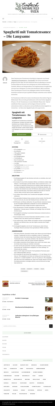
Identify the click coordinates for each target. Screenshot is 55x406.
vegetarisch (24, 270)
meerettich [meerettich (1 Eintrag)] (7, 379)
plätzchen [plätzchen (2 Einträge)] (23, 382)
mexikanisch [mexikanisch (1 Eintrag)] (18, 379)
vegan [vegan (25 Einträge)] (14, 393)
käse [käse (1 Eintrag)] (33, 375)
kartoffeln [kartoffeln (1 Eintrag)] (15, 371)
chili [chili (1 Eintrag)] (5, 368)
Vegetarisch (10, 301)
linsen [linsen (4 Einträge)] (40, 375)
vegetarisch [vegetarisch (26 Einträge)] (23, 393)
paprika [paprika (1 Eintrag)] (6, 382)
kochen (23, 268)
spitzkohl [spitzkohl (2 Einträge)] (31, 389)
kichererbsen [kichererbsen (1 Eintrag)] (26, 371)
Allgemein (5, 336)
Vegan (25, 27)
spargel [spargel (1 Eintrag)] (15, 389)
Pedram (5, 80)
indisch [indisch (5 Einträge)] (6, 371)
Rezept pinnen (42, 134)
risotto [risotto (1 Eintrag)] (32, 382)
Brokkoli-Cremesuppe (22, 298)
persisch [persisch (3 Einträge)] (14, 382)
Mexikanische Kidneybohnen (24, 307)
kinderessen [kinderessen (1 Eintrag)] (8, 375)
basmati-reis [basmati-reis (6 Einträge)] (24, 364)
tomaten (36, 268)
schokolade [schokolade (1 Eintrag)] (47, 386)
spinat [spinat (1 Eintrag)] (23, 389)
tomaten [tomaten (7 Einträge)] (6, 393)
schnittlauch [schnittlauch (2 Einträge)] (36, 386)
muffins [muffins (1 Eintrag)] (27, 379)
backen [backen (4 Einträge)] (15, 364)
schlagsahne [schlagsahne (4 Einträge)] (24, 386)
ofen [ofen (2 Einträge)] (44, 379)
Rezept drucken (21, 134)
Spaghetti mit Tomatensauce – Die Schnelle (23, 80)
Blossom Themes (43, 402)
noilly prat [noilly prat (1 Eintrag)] (36, 379)
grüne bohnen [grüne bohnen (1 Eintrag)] (40, 368)
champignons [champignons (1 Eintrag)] (44, 364)
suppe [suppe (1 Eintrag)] (46, 389)
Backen (4, 340)
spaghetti (29, 268)
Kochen (21, 27)
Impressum (12, 403)
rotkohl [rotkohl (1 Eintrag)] (14, 386)
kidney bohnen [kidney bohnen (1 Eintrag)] (37, 371)
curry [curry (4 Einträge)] (21, 368)
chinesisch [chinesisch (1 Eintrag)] (13, 368)
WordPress (6, 403)
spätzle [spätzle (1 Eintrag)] (39, 389)
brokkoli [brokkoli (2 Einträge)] (34, 364)
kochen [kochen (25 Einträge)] (17, 375)
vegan (42, 268)
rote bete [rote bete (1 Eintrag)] (6, 386)
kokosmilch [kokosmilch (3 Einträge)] (25, 375)
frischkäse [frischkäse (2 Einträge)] (29, 368)
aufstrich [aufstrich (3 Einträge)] (7, 364)
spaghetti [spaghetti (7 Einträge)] (7, 389)
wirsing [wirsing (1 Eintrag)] (32, 393)
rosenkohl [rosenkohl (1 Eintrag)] (40, 382)
